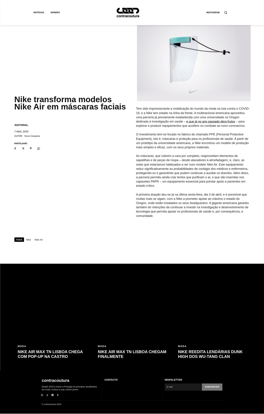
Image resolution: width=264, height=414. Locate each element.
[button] (226, 12)
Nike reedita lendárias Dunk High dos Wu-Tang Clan (213, 354)
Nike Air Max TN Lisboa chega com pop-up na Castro (53, 354)
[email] (183, 387)
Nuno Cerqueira (32, 136)
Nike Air (39, 239)
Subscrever (211, 387)
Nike (28, 239)
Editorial (21, 125)
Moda (22, 347)
